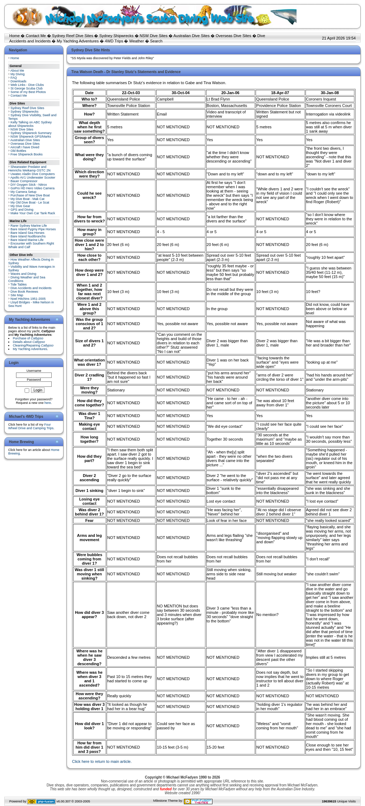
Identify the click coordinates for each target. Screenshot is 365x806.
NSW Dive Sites (154, 36)
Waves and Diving (23, 274)
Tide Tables (18, 284)
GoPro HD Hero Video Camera (33, 188)
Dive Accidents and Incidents (31, 288)
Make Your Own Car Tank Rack (33, 213)
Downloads (19, 81)
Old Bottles (18, 151)
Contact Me (36, 36)
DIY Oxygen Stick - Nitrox (29, 184)
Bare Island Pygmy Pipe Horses (33, 229)
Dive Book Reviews (24, 291)
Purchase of (28, 338)
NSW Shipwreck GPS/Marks (31, 136)
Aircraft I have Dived (24, 147)
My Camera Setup (24, 192)
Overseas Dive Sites (233, 36)
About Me (17, 70)
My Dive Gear (20, 206)
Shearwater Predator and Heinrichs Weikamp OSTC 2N (29, 168)
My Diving (18, 74)
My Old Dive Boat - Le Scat (30, 202)
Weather (136, 41)
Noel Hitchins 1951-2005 (28, 299)
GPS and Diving (22, 209)
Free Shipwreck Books (27, 154)
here (48, 403)
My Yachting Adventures (78, 41)
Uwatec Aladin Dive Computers (33, 174)
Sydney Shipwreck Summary (31, 133)
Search (156, 41)
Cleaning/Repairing (33, 345)
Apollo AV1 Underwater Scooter (32, 177)
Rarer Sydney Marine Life (29, 225)
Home (14, 36)
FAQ (14, 77)
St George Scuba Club (27, 88)
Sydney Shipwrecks (116, 36)
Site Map (17, 295)
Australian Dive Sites (191, 36)
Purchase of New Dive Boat (30, 195)
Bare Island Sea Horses (28, 233)
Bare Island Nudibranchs (28, 236)
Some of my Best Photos (28, 92)
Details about (29, 342)
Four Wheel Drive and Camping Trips (30, 426)
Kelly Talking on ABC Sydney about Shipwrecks (30, 124)
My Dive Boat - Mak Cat (28, 199)
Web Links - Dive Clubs (27, 85)
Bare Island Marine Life (27, 240)
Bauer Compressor (24, 181)
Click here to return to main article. (102, 761)
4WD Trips (114, 41)
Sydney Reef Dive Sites (72, 36)
